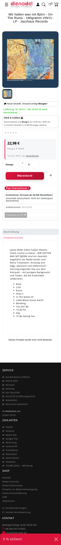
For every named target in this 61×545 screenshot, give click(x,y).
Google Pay (12, 438)
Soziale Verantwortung (18, 512)
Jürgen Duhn (9, 414)
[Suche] (43, 4)
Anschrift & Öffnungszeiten (20, 396)
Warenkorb (25, 175)
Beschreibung (11, 231)
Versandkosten (32, 156)
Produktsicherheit (13, 237)
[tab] (30, 232)
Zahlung (10, 388)
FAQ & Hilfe (12, 380)
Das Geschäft (13, 392)
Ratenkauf (11, 454)
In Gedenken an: (11, 411)
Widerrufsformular (12, 485)
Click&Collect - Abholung (19, 465)
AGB (4, 496)
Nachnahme (12, 457)
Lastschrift (11, 446)
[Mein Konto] (37, 4)
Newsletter (11, 400)
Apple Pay (11, 434)
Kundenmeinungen (16, 507)
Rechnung (11, 442)
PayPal (9, 427)
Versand (10, 384)
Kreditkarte (12, 450)
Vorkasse (10, 461)
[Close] (55, 352)
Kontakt (6, 477)
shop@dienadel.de (14, 532)
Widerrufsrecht (10, 481)
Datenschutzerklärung (14, 493)
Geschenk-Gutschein (17, 404)
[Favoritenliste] (50, 4)
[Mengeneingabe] (29, 164)
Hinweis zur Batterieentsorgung (19, 489)
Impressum (8, 500)
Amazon (10, 430)
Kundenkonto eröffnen (18, 377)
